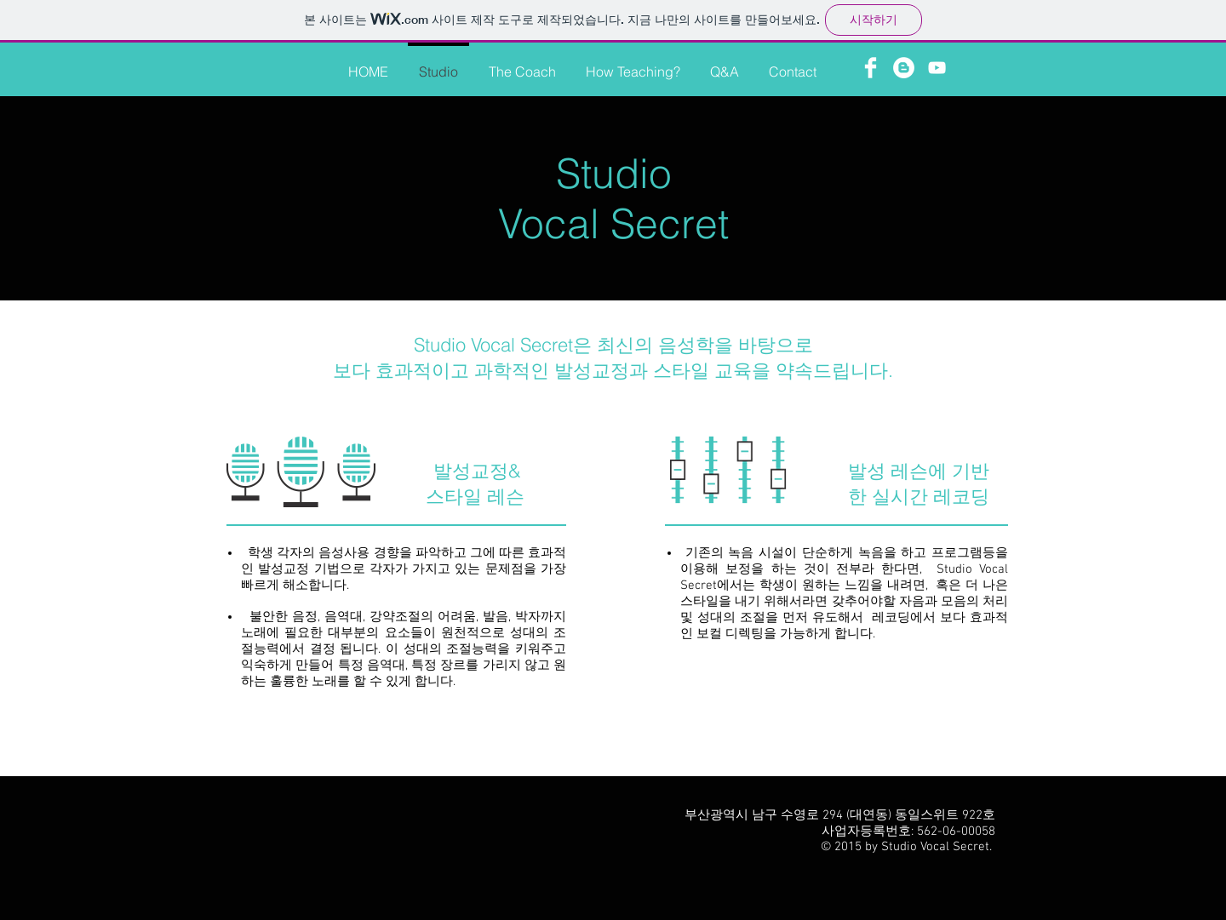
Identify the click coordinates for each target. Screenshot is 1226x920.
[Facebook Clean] (870, 67)
